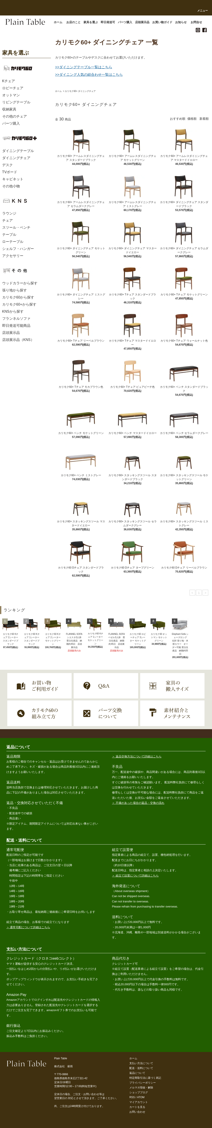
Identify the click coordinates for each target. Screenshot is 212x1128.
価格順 (192, 118)
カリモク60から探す (18, 297)
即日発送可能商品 (16, 325)
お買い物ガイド (163, 22)
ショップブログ (138, 1092)
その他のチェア (14, 116)
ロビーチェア (12, 88)
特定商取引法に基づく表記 (145, 1077)
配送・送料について (141, 1068)
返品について (137, 1073)
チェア (7, 220)
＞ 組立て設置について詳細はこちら (135, 875)
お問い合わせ (137, 1111)
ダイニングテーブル (18, 151)
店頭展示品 (143, 22)
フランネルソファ (16, 318)
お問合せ (196, 22)
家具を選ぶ (92, 22)
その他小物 (11, 186)
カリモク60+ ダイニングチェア (80, 91)
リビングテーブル (16, 102)
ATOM (141, 1097)
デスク (7, 165)
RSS (132, 1097)
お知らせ (182, 22)
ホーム (58, 91)
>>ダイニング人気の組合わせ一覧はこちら (89, 74)
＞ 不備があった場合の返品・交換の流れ (138, 803)
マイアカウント (138, 1102)
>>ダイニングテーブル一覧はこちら (83, 67)
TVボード (9, 172)
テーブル (9, 234)
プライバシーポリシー (142, 1082)
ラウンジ (9, 213)
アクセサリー (12, 256)
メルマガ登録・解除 (141, 1087)
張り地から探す (14, 290)
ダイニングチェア (16, 158)
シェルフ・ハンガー (18, 249)
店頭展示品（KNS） (18, 340)
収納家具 (9, 109)
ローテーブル (12, 241)
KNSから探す (13, 311)
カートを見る (137, 1107)
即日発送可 (109, 22)
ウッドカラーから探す (19, 283)
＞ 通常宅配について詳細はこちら (28, 927)
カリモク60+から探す (19, 304)
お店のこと (75, 22)
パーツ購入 (126, 22)
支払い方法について (141, 1063)
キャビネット (12, 179)
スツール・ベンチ (16, 227)
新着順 (204, 118)
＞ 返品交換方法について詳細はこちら (137, 756)
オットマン (11, 95)
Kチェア (8, 81)
